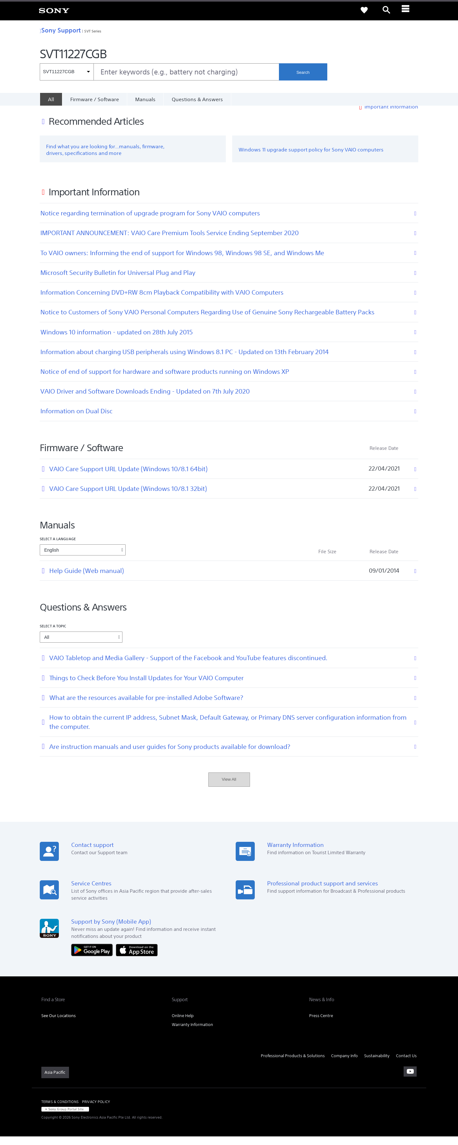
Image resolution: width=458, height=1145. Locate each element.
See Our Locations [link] (58, 1024)
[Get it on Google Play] (93, 958)
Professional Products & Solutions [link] (293, 1064)
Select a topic (53, 634)
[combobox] (159, 71)
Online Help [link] (183, 1024)
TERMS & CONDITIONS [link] (60, 1110)
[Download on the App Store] (137, 958)
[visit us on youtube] (410, 1080)
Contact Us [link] (406, 1064)
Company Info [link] (344, 1064)
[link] (54, 10)
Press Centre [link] (321, 1024)
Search (302, 72)
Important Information (391, 115)
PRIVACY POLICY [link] (96, 1110)
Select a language (58, 547)
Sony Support (60, 30)
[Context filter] (67, 71)
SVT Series (92, 31)
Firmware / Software (94, 99)
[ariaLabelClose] (409, 10)
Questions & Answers (197, 99)
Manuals (145, 99)
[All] (51, 99)
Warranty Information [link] (192, 1033)
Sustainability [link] (377, 1064)
